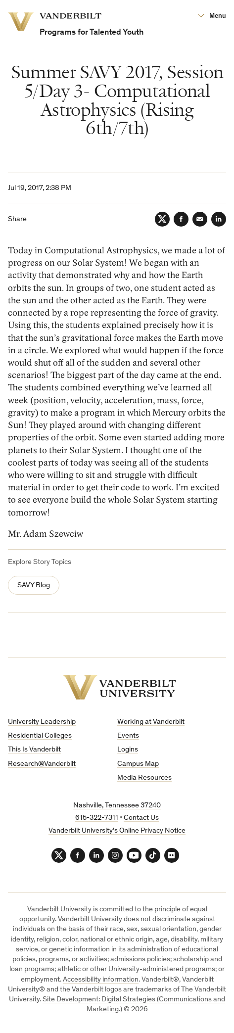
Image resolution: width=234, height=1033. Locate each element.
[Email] (199, 219)
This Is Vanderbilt (34, 749)
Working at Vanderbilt (151, 722)
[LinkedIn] (218, 219)
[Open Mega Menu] (211, 16)
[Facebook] (181, 219)
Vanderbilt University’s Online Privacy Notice (117, 831)
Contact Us (141, 818)
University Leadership (42, 722)
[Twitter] (162, 219)
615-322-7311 (96, 818)
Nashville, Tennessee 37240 (117, 805)
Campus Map (138, 764)
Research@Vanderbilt (42, 764)
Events (128, 736)
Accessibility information (101, 980)
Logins (127, 749)
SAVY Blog (33, 585)
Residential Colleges (40, 736)
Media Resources (144, 778)
